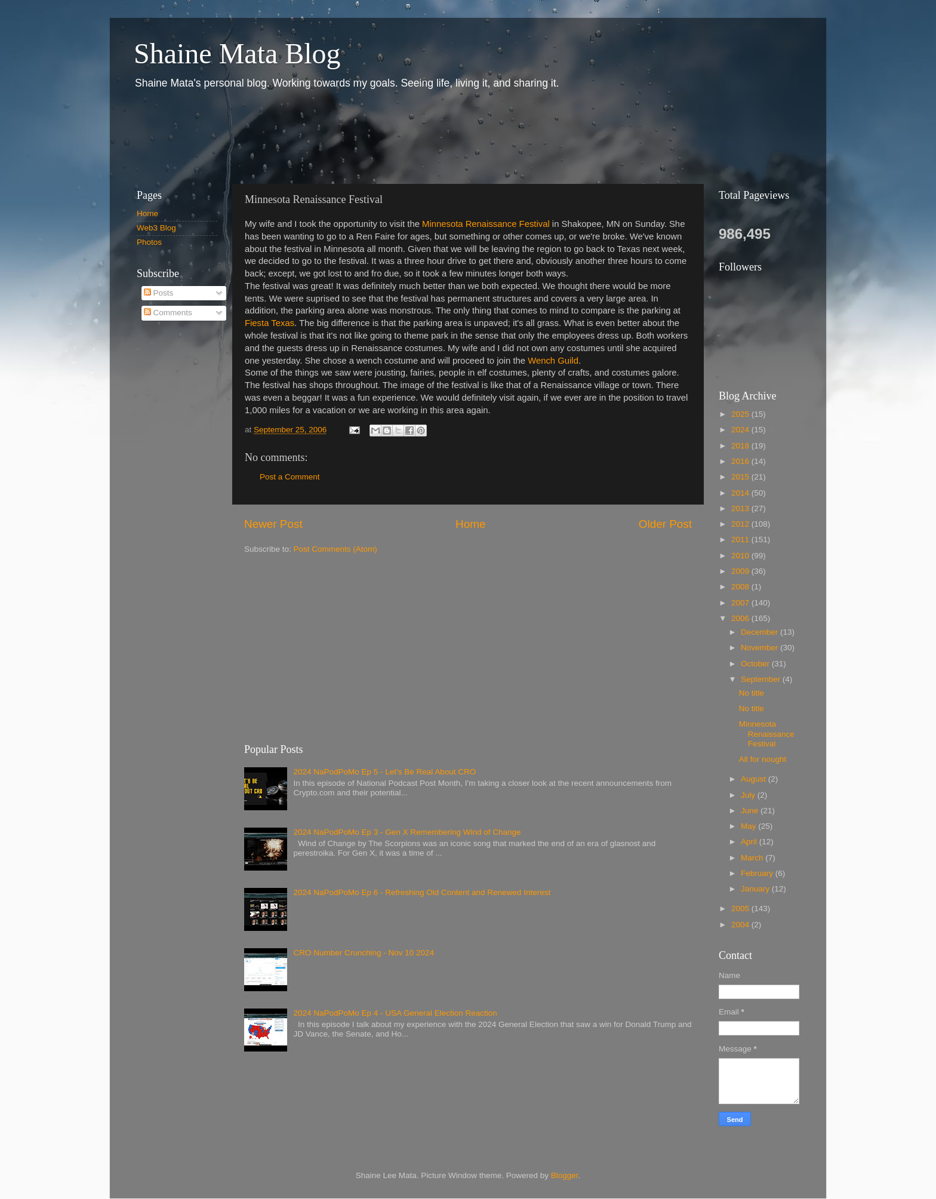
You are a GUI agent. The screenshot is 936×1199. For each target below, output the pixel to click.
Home (470, 524)
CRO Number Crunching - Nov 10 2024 (363, 952)
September (762, 679)
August (754, 778)
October (756, 663)
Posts (159, 292)
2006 (741, 618)
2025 (741, 414)
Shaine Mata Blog (237, 53)
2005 (741, 908)
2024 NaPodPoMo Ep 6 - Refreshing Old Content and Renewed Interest (421, 892)
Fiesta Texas (269, 323)
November (760, 647)
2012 (741, 523)
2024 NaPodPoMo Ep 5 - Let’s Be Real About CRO (384, 771)
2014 (741, 492)
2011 (741, 539)
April (750, 841)
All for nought (763, 759)
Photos (149, 242)
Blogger (564, 1175)
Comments (168, 312)
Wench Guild (553, 360)
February (758, 873)
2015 (741, 476)
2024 (741, 429)
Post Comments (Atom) (335, 549)
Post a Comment (290, 476)
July (749, 795)
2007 (741, 602)
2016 (741, 461)
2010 (741, 555)
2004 (741, 924)
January (756, 888)
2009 (741, 571)
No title (751, 692)
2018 (741, 445)
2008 (741, 586)
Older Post (665, 524)
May (749, 826)
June (751, 810)
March (753, 857)
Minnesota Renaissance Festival (486, 224)
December (760, 632)
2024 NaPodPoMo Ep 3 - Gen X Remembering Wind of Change (407, 832)
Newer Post (273, 524)
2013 (741, 508)
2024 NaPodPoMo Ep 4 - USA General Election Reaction (395, 1013)
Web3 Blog (156, 227)
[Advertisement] (342, 136)
